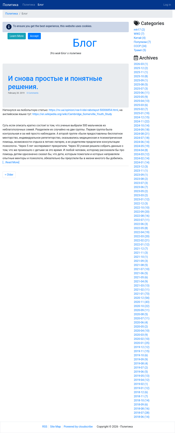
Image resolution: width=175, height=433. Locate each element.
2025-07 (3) (141, 88)
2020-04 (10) (141, 330)
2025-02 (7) (141, 109)
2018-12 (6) (141, 392)
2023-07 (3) (141, 183)
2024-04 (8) (141, 150)
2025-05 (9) (141, 96)
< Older (9, 174)
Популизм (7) (142, 42)
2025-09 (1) (141, 80)
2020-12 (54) (141, 297)
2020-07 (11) (141, 318)
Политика (10, 5)
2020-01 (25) (141, 343)
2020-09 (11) (141, 310)
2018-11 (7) (141, 396)
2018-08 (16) (141, 408)
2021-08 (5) (141, 265)
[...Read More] (11, 162)
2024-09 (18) (141, 129)
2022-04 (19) (141, 232)
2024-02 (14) (141, 158)
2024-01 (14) (141, 162)
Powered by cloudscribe (78, 426)
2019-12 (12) (141, 347)
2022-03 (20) (141, 236)
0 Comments (32, 93)
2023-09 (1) (141, 174)
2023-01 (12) (141, 199)
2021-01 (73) (141, 293)
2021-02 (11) (141, 289)
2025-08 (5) (141, 84)
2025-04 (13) (141, 101)
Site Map (55, 426)
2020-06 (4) (141, 322)
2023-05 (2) (141, 191)
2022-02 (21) (141, 240)
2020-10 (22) (141, 306)
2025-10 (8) (141, 76)
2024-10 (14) (141, 125)
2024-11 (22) (141, 121)
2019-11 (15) (141, 351)
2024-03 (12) (141, 154)
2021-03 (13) (141, 285)
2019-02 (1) (141, 384)
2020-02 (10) (141, 339)
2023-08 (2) (141, 179)
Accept (34, 36)
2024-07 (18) (141, 137)
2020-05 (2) (141, 326)
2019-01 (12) (141, 388)
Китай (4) (140, 37)
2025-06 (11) (141, 92)
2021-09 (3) (141, 261)
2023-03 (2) (141, 195)
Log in (167, 4)
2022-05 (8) (141, 228)
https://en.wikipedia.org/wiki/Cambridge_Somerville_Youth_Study (72, 114)
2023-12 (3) (141, 166)
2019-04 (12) (141, 380)
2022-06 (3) (141, 224)
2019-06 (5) (141, 371)
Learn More (17, 36)
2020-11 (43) (141, 302)
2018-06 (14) (141, 416)
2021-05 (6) (141, 277)
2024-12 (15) (141, 117)
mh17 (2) (139, 29)
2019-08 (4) (141, 363)
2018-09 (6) (141, 404)
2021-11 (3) (141, 252)
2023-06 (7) (141, 187)
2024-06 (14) (141, 142)
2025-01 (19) (141, 113)
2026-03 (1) (141, 64)
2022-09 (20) (141, 211)
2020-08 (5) (141, 314)
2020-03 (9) (141, 334)
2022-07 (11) (141, 220)
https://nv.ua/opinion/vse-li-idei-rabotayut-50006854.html (83, 110)
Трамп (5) (140, 50)
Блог (41, 4)
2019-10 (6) (141, 355)
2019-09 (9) (141, 359)
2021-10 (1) (141, 256)
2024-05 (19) (141, 146)
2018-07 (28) (141, 412)
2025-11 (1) (141, 72)
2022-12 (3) (141, 203)
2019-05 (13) (141, 375)
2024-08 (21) (141, 133)
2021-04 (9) (141, 281)
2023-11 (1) (141, 170)
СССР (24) (140, 46)
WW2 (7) (139, 33)
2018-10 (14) (141, 400)
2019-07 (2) (141, 367)
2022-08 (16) (141, 215)
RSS (44, 426)
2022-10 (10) (141, 207)
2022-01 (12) (141, 244)
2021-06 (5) (141, 273)
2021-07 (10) (141, 269)
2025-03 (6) (141, 105)
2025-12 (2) (141, 68)
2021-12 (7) (141, 248)
